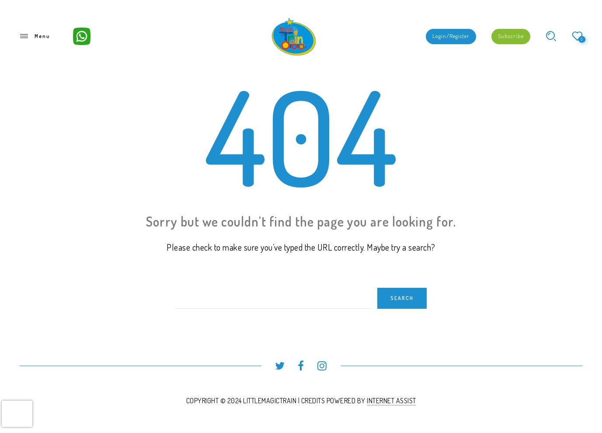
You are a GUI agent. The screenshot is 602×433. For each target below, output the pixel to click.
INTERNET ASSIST (391, 400)
